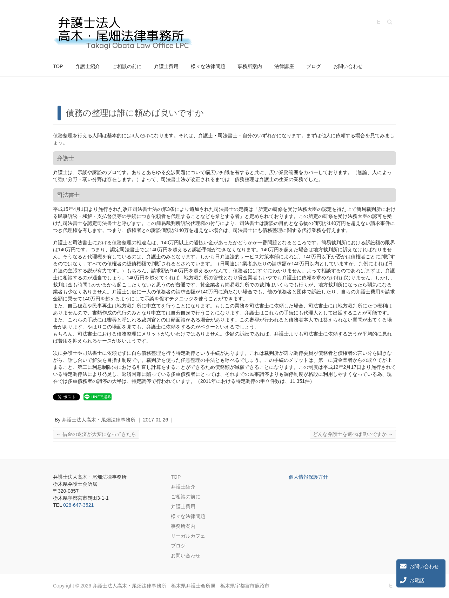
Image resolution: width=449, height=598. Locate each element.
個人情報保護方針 (308, 477)
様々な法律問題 (208, 66)
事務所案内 (249, 66)
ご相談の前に (127, 66)
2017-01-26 (155, 420)
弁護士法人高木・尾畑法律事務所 (98, 420)
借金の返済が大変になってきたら (96, 434)
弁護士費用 (166, 66)
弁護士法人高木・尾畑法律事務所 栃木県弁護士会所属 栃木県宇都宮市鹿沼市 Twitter (378, 22)
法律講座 (284, 66)
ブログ (313, 66)
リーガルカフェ (188, 536)
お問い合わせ (348, 66)
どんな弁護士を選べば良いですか (353, 434)
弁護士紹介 (87, 66)
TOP (58, 66)
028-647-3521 (78, 505)
